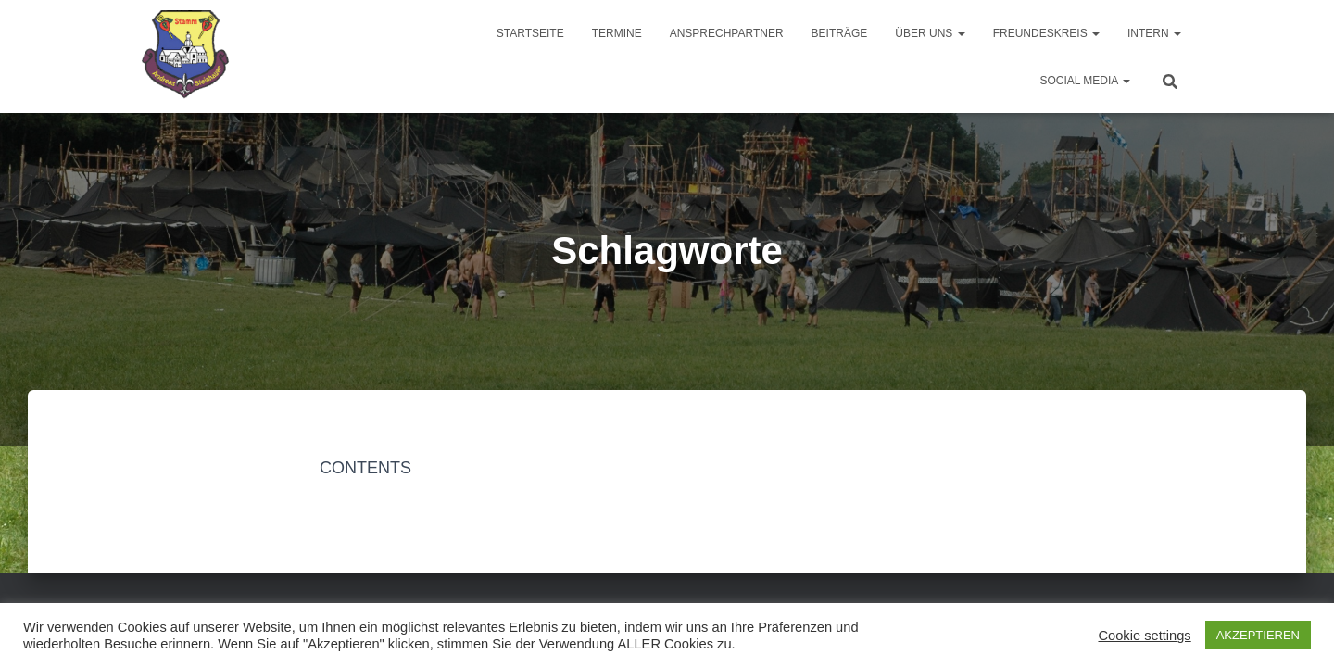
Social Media (1084, 80)
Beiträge (840, 33)
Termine (617, 33)
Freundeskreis (1046, 33)
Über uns (929, 33)
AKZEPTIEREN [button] (1258, 635)
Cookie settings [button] (1144, 635)
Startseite (530, 33)
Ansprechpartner (727, 33)
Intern (1154, 33)
